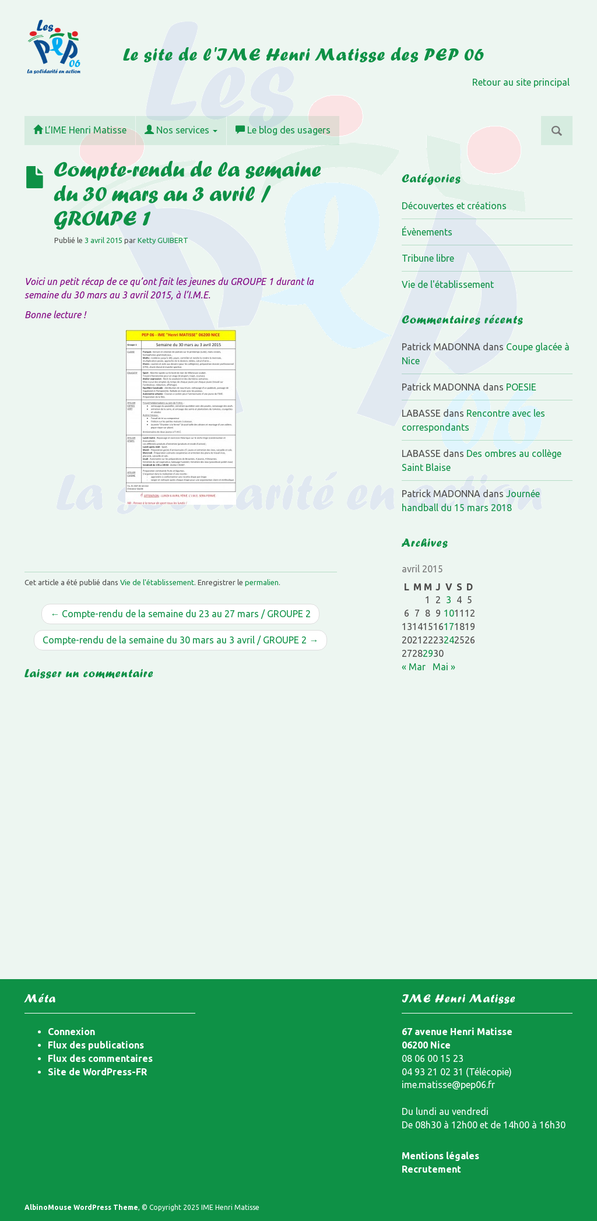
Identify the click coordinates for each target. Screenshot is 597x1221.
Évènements (427, 232)
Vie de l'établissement (157, 582)
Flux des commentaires (100, 1058)
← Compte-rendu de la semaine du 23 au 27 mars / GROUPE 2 (180, 613)
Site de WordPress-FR (97, 1072)
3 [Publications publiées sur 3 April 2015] (448, 599)
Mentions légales (440, 1155)
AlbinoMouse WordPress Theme (81, 1207)
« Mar (414, 666)
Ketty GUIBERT (163, 240)
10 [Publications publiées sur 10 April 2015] (449, 613)
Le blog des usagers (283, 130)
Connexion (71, 1031)
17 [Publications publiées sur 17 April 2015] (449, 626)
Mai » (444, 666)
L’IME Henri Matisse (80, 130)
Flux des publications (96, 1045)
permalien (262, 582)
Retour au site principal (521, 82)
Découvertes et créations (454, 205)
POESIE (521, 387)
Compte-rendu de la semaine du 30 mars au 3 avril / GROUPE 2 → (180, 640)
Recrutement (431, 1169)
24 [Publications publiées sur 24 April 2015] (449, 640)
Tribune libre (428, 258)
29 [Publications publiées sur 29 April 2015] (428, 653)
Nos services (181, 130)
